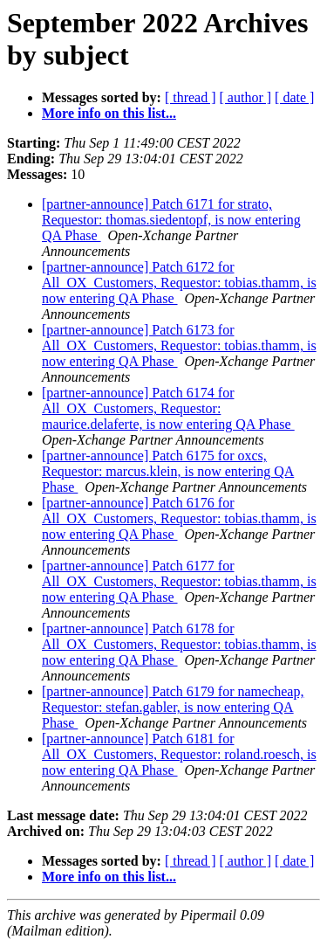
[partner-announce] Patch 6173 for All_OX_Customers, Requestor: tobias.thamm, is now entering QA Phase (179, 345)
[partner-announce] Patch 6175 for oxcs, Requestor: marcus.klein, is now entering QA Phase (168, 471)
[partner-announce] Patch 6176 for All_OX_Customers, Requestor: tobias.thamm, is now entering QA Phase (179, 518)
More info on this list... (109, 113)
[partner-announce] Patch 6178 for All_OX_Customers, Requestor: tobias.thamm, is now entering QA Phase (179, 644)
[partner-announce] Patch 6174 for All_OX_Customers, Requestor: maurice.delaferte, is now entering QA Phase (168, 408)
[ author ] (246, 97)
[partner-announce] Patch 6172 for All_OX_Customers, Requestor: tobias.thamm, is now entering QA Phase (179, 282)
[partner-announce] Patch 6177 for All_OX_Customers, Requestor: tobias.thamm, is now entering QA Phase (179, 581)
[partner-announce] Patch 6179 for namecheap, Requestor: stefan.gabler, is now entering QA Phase (172, 707)
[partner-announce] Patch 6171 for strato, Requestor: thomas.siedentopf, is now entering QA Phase (171, 220)
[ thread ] (190, 97)
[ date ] (294, 97)
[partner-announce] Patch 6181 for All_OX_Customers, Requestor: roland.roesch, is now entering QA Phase (179, 754)
